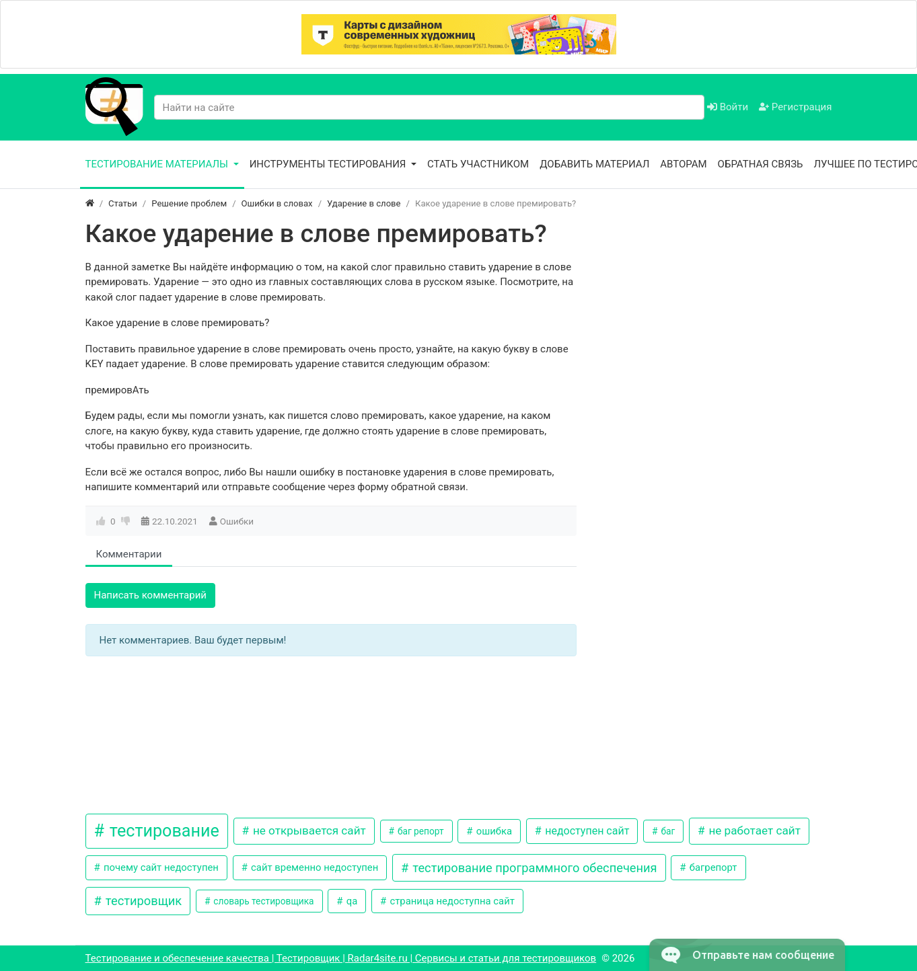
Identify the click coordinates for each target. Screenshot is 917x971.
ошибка (493, 831)
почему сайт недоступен (160, 867)
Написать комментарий (150, 595)
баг (667, 831)
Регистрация (795, 107)
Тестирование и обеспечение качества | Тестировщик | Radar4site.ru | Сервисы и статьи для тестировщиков (341, 958)
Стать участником (478, 164)
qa (350, 901)
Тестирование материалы (158, 164)
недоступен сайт (585, 830)
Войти (727, 107)
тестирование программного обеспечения (533, 868)
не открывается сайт (308, 830)
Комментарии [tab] (129, 554)
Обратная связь (760, 164)
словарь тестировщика (262, 901)
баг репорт (420, 831)
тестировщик (142, 901)
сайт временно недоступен (313, 867)
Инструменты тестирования (329, 164)
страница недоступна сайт (451, 901)
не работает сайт (753, 830)
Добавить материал (594, 164)
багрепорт (712, 867)
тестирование (162, 831)
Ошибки (237, 521)
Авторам (683, 164)
